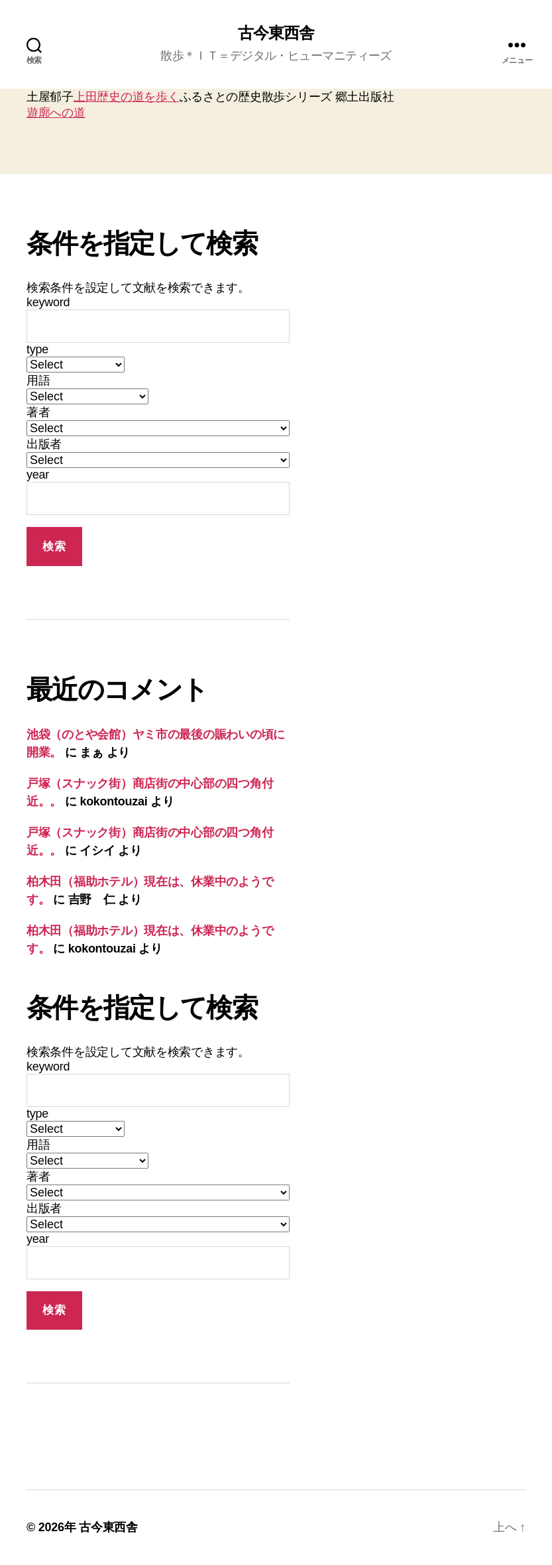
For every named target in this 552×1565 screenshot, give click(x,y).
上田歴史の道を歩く (127, 96)
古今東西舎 (276, 33)
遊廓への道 (56, 112)
